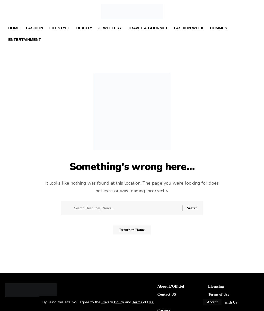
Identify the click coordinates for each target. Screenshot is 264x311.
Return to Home (132, 232)
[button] (212, 302)
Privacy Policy (113, 302)
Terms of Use (146, 302)
